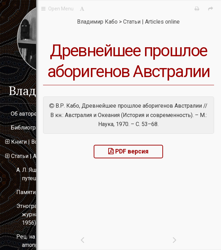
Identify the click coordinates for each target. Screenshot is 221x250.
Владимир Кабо (52, 91)
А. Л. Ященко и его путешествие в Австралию (53, 174)
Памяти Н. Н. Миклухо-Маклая (55, 192)
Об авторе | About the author (46, 113)
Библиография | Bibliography (47, 127)
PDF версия (166, 211)
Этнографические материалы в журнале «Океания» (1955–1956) (56, 214)
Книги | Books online (36, 142)
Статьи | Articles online (39, 156)
